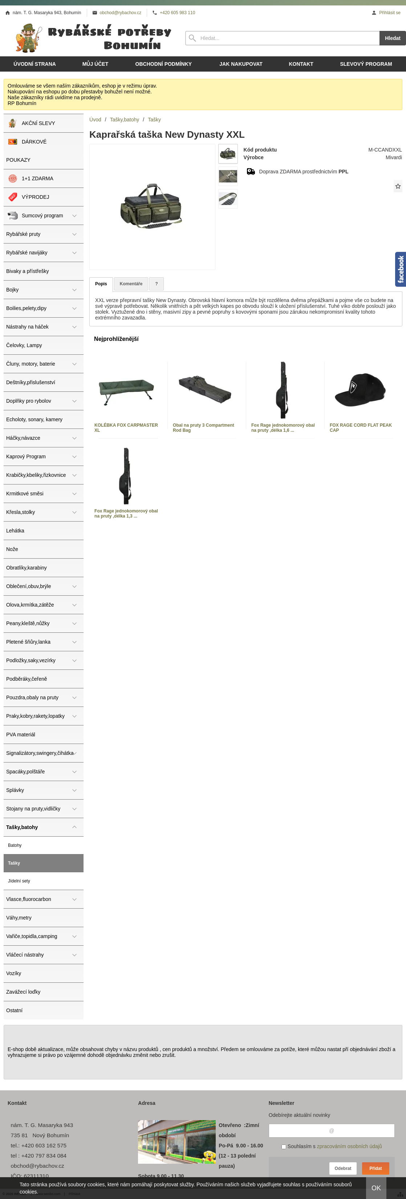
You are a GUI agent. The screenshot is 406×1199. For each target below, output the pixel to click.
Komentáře (131, 283)
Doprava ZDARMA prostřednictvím (304, 171)
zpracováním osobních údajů (349, 1146)
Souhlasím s (331, 1146)
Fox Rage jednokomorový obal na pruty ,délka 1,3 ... (126, 513)
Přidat (375, 1168)
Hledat (393, 38)
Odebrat (342, 1168)
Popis (101, 283)
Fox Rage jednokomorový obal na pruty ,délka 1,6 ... (283, 428)
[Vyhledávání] (282, 38)
